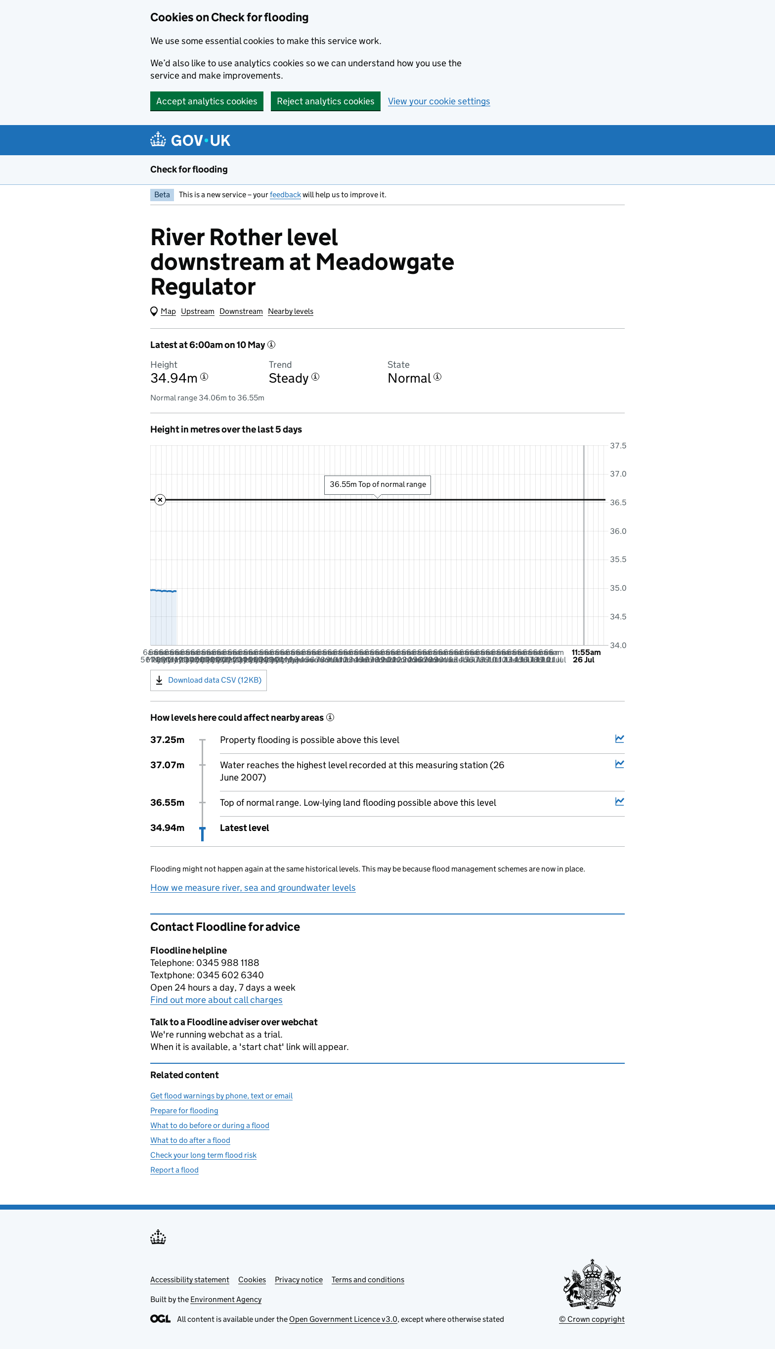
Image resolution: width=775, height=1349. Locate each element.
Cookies (252, 1279)
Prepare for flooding (184, 1110)
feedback (285, 194)
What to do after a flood (190, 1140)
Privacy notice (299, 1279)
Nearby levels (290, 311)
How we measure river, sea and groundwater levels (253, 887)
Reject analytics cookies (326, 101)
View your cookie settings (439, 101)
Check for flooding (189, 169)
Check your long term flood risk (203, 1155)
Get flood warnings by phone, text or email (221, 1095)
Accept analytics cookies (207, 101)
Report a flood (174, 1170)
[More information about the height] (204, 376)
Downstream (241, 311)
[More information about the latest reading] (271, 344)
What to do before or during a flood (209, 1125)
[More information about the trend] (315, 376)
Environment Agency (225, 1299)
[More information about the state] (437, 376)
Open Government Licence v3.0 (343, 1319)
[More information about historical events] (330, 717)
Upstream (198, 311)
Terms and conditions (368, 1279)
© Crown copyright (592, 1319)
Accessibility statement (189, 1279)
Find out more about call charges (216, 999)
